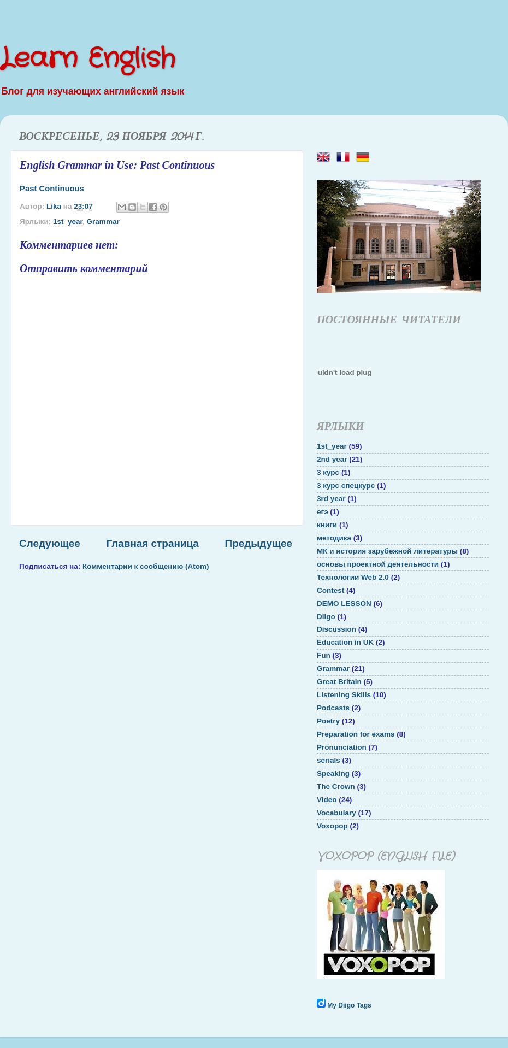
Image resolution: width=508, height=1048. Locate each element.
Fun (323, 655)
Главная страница (153, 543)
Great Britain (339, 682)
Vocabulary (336, 813)
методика (334, 538)
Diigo (326, 617)
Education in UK (345, 642)
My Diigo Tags (349, 1005)
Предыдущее (258, 543)
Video (327, 800)
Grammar (103, 221)
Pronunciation (342, 747)
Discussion (336, 629)
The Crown (336, 786)
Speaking (333, 773)
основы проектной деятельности (378, 564)
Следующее (49, 543)
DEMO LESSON (344, 603)
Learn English (87, 59)
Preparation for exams (356, 734)
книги (327, 525)
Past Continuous (52, 188)
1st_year (67, 221)
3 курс (328, 472)
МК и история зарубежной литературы (387, 551)
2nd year (332, 459)
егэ (322, 512)
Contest (330, 590)
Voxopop (332, 826)
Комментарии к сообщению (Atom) (145, 566)
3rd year (331, 498)
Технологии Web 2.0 (353, 577)
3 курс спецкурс (346, 485)
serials (328, 760)
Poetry (328, 721)
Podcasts (333, 708)
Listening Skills (344, 695)
